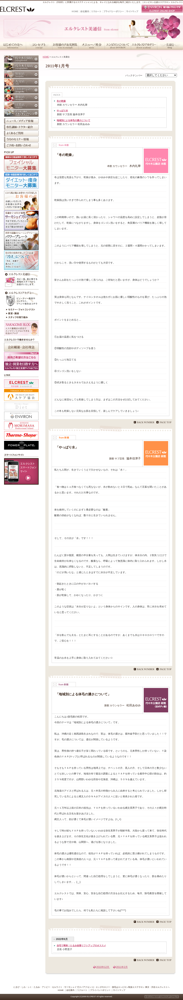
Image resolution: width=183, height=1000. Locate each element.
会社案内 (70, 990)
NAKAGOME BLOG (21, 328)
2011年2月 (122, 967)
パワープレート (21, 240)
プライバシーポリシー (100, 990)
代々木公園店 (21, 59)
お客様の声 (21, 200)
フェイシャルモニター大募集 (21, 163)
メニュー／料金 (91, 46)
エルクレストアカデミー (144, 46)
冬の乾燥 (61, 101)
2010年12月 (103, 967)
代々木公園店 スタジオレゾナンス (21, 113)
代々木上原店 (21, 66)
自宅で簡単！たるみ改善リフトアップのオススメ (81, 945)
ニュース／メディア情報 (21, 121)
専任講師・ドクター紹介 (21, 127)
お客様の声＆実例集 (65, 46)
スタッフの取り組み (21, 318)
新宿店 (21, 97)
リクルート (82, 990)
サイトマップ (119, 990)
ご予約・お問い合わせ (21, 145)
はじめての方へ (13, 46)
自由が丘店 (21, 90)
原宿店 (21, 74)
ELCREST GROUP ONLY (161, 996)
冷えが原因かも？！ (21, 260)
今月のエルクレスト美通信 (21, 280)
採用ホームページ (21, 365)
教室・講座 (21, 314)
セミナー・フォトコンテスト (21, 310)
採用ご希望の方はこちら (21, 356)
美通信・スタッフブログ (170, 46)
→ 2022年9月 (60, 939)
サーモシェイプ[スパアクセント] (21, 220)
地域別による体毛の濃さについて (73, 120)
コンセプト (39, 46)
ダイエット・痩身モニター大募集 (21, 181)
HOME (46, 57)
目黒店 (21, 105)
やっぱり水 (62, 110)
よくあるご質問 (21, 133)
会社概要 (21, 347)
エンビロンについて (118, 46)
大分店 (21, 82)
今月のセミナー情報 (21, 139)
